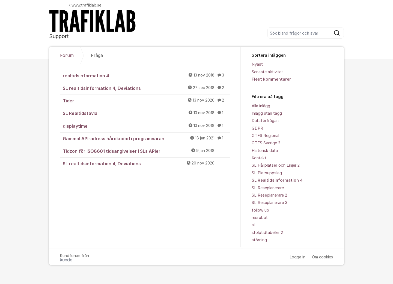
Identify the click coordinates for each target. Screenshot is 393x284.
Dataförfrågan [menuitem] (265, 120)
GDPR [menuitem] (257, 128)
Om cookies (322, 257)
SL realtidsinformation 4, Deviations (146, 88)
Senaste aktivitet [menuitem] (267, 71)
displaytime (146, 126)
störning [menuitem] (259, 239)
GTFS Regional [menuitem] (265, 135)
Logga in (297, 257)
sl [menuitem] (253, 224)
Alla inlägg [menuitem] (261, 105)
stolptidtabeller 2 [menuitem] (267, 232)
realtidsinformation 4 (146, 75)
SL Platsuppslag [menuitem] (267, 172)
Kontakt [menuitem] (259, 157)
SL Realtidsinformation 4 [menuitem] (277, 180)
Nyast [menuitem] (257, 64)
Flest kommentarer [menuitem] (271, 79)
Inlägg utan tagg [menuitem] (267, 113)
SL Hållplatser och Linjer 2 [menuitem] (276, 165)
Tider (146, 100)
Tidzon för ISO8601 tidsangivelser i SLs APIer (146, 151)
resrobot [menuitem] (260, 217)
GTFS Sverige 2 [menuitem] (266, 143)
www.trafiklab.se (85, 5)
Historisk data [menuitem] (265, 150)
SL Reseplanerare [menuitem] (268, 187)
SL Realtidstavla (146, 113)
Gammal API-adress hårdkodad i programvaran (146, 138)
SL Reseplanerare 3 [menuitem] (269, 202)
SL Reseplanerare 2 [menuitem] (269, 195)
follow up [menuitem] (260, 210)
